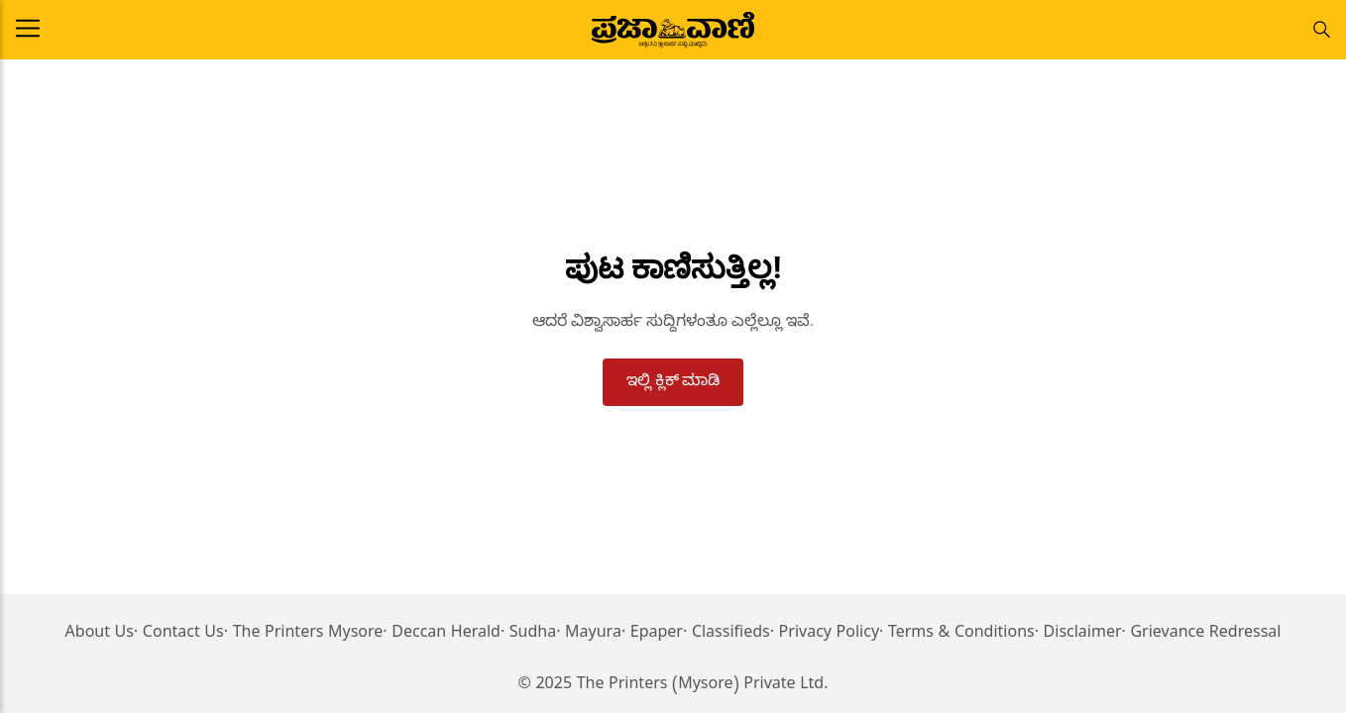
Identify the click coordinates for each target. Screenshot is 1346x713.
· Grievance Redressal (1202, 635)
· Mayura (588, 635)
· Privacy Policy (824, 635)
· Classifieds (726, 635)
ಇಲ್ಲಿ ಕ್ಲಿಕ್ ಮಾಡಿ (673, 379)
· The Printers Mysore (304, 635)
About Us (99, 635)
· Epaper (652, 635)
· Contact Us (179, 635)
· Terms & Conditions (957, 635)
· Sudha (528, 635)
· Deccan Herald (442, 635)
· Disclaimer (1078, 635)
